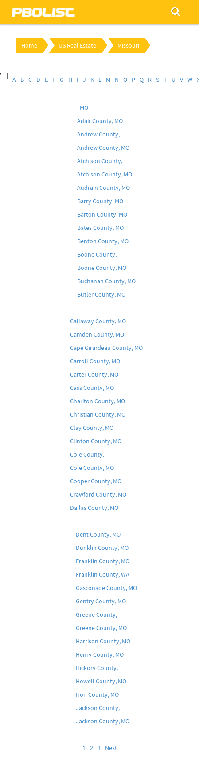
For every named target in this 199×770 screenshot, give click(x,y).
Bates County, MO (100, 228)
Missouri (128, 45)
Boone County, (97, 254)
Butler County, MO (101, 294)
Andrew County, (98, 134)
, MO (82, 108)
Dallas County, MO (94, 508)
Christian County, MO (97, 414)
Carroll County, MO (95, 361)
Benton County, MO (103, 241)
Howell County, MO (101, 681)
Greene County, (96, 614)
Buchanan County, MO (106, 281)
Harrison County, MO (103, 641)
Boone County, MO (101, 268)
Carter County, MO (94, 374)
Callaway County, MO (98, 321)
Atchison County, (99, 161)
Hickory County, (97, 668)
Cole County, (87, 454)
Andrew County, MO (103, 148)
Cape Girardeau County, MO (106, 348)
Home (29, 45)
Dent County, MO (98, 534)
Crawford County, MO (98, 494)
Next (111, 748)
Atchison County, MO (104, 174)
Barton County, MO (102, 214)
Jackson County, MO (102, 721)
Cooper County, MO (95, 481)
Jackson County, (98, 708)
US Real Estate (77, 45)
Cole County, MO (92, 468)
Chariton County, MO (97, 401)
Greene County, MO (101, 628)
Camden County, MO (97, 334)
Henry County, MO (100, 654)
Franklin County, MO (102, 561)
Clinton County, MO (95, 441)
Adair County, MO (100, 121)
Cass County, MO (92, 388)
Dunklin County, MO (102, 548)
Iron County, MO (97, 694)
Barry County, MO (100, 201)
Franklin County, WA (102, 574)
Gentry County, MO (101, 601)
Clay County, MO (91, 428)
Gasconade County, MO (106, 588)
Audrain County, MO (103, 188)
